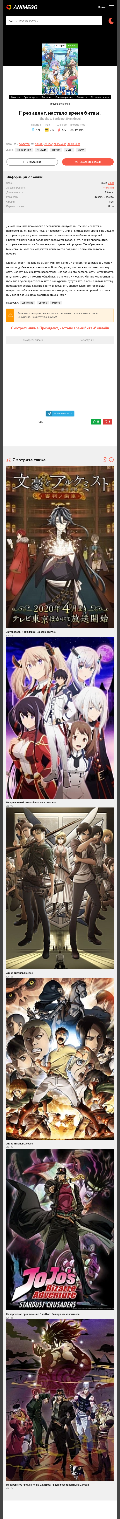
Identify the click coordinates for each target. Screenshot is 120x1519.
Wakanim (108, 187)
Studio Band (73, 144)
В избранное (32, 161)
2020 (111, 183)
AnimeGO (25, 7)
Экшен (69, 150)
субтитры (24, 144)
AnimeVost (60, 144)
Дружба (43, 303)
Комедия (41, 150)
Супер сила (27, 303)
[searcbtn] (11, 20)
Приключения (24, 150)
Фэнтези (56, 150)
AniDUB (39, 144)
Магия (81, 150)
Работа (56, 303)
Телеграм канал (63, 414)
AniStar (48, 144)
